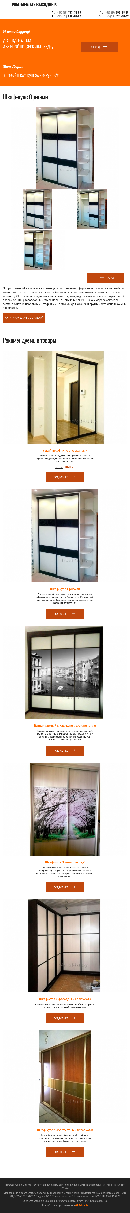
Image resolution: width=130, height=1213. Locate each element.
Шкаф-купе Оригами (65, 589)
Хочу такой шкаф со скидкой (24, 317)
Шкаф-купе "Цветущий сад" (65, 862)
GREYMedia (81, 1205)
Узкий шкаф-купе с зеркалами (65, 450)
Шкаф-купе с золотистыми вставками (65, 1130)
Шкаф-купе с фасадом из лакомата (65, 999)
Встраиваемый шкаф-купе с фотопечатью (65, 725)
